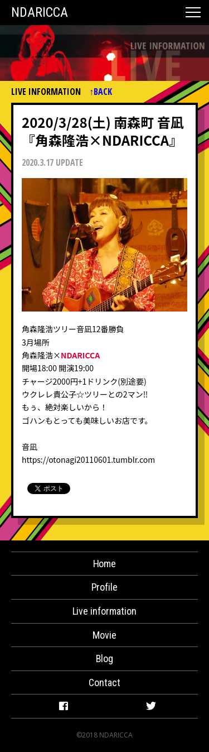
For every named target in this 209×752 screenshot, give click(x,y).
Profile (104, 587)
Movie (104, 635)
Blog (105, 658)
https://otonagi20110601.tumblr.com (88, 459)
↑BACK (100, 92)
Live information (104, 611)
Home (104, 563)
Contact (104, 682)
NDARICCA (39, 12)
